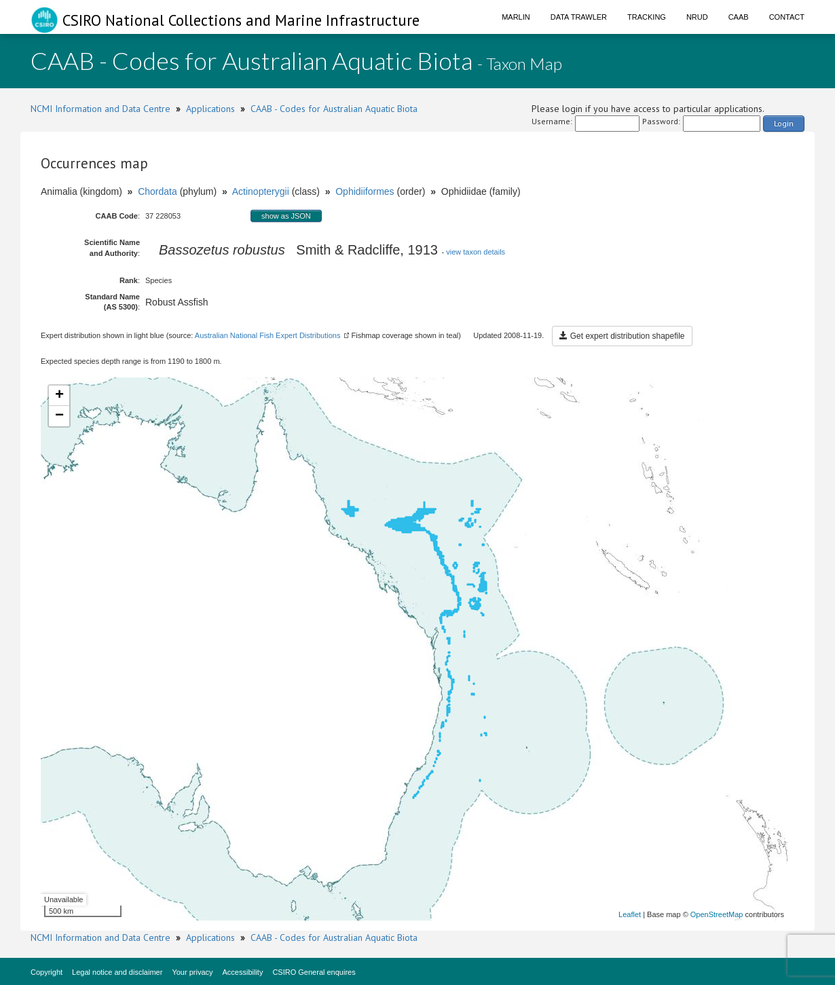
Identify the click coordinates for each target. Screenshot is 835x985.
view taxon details (475, 252)
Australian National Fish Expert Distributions (268, 335)
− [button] (59, 416)
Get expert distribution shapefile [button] (621, 336)
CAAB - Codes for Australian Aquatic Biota (334, 109)
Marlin (516, 17)
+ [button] (59, 396)
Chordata (157, 191)
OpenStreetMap (716, 914)
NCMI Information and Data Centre (100, 109)
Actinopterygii (260, 191)
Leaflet (629, 914)
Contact (786, 17)
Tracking (646, 17)
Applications (210, 109)
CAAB (738, 17)
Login (784, 123)
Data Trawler (579, 17)
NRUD (697, 17)
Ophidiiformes (364, 191)
